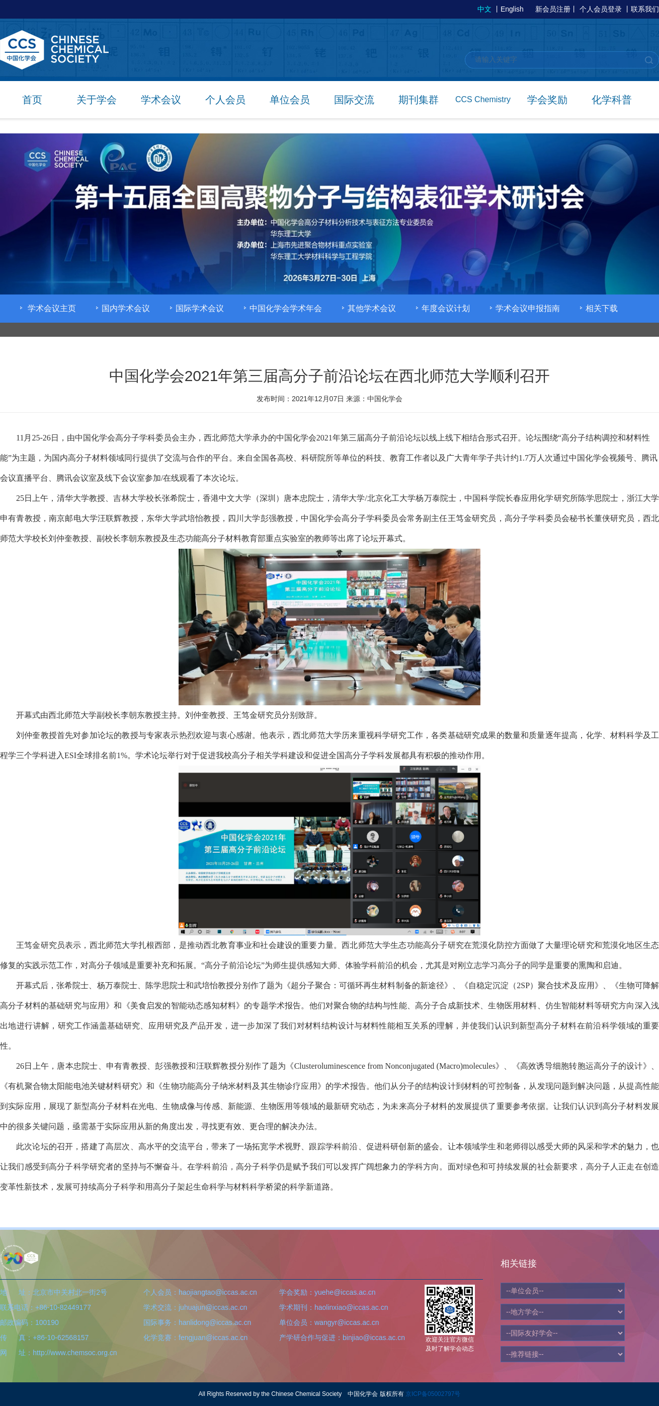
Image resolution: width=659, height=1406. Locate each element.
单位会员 (290, 99)
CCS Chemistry (483, 99)
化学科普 (612, 99)
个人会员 (225, 99)
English (512, 9)
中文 (484, 9)
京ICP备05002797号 (432, 1393)
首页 (32, 99)
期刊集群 (418, 99)
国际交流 (354, 99)
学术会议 (161, 99)
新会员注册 (552, 9)
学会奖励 (547, 99)
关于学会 (96, 99)
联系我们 (645, 9)
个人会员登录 (601, 9)
